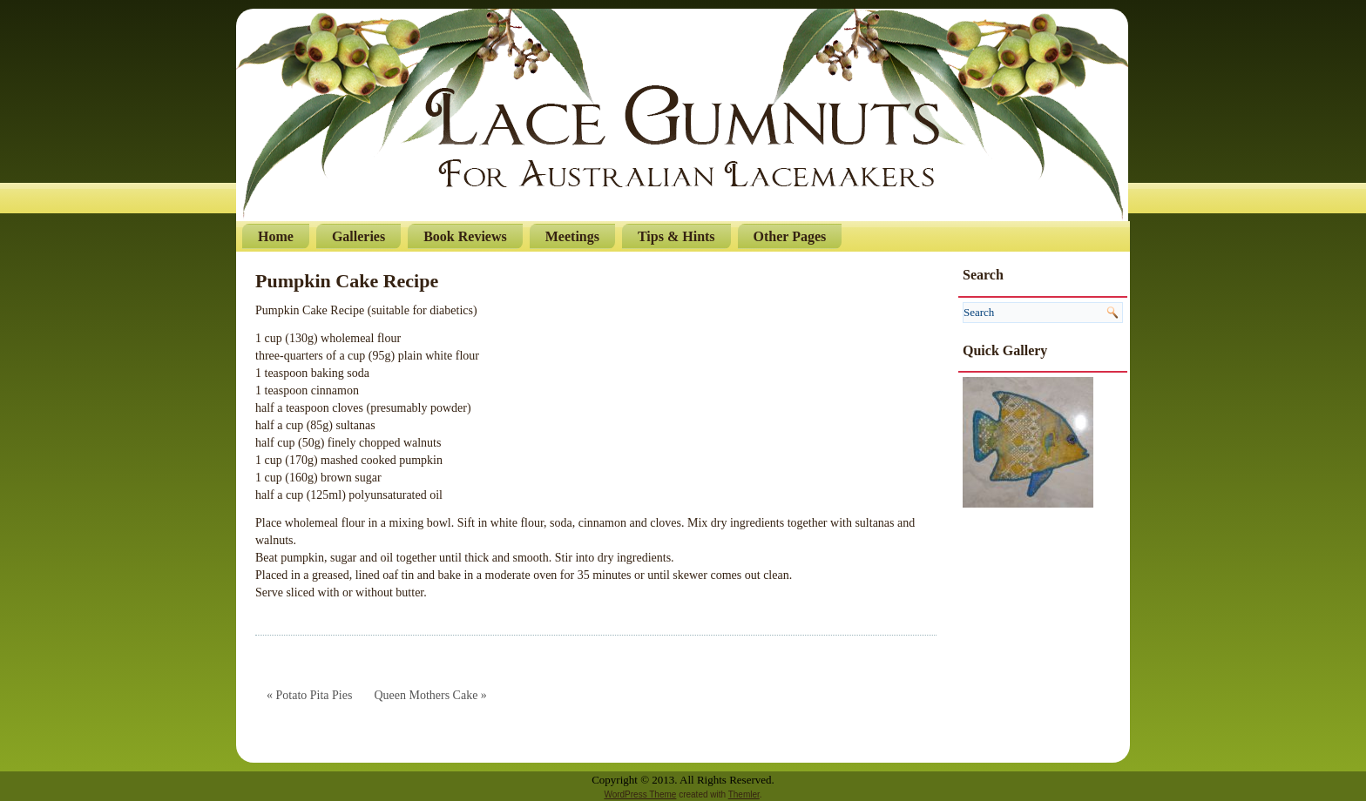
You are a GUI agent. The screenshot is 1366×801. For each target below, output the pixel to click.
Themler (744, 794)
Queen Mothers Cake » (430, 695)
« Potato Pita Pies (309, 695)
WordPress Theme (640, 794)
